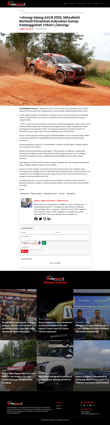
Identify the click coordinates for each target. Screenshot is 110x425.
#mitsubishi (24, 194)
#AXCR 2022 (71, 194)
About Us (59, 406)
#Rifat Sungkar (36, 194)
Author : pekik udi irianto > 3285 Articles (51, 201)
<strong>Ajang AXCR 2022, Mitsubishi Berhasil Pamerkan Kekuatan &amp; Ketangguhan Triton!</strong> (52, 13)
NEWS (66, 4)
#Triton (62, 194)
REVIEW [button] (72, 4)
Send (24, 251)
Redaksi (58, 408)
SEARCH (98, 4)
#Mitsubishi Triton (50, 194)
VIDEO (90, 4)
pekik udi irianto (27, 29)
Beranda (22, 10)
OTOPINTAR (81, 4)
